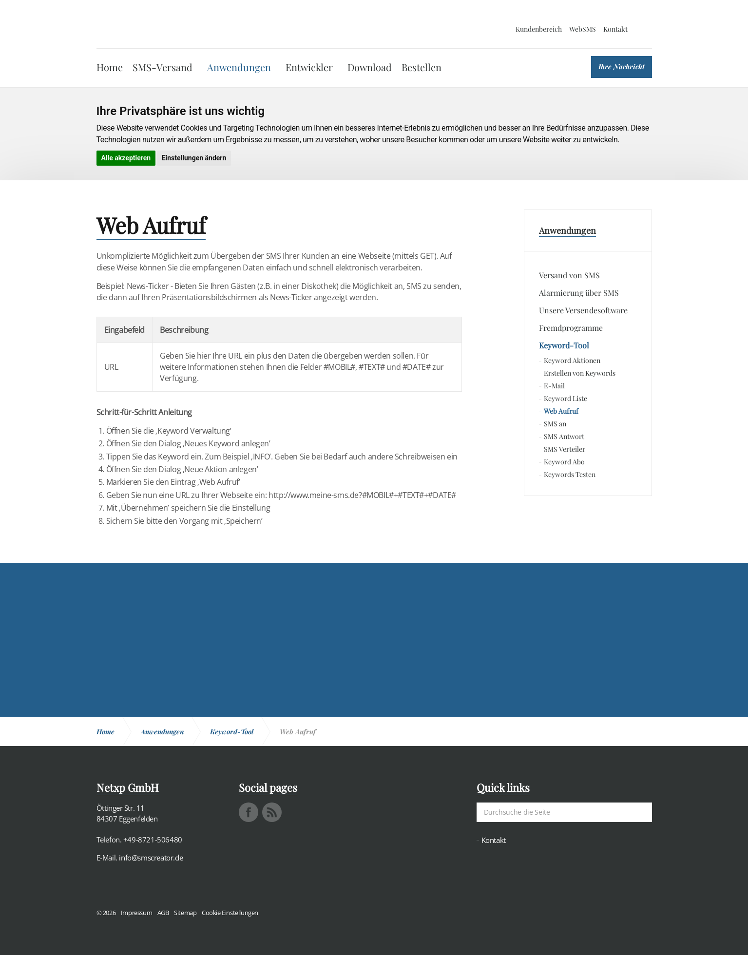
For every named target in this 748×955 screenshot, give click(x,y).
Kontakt (615, 29)
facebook (248, 812)
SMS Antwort (564, 436)
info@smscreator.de (151, 857)
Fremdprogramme (571, 328)
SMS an (555, 423)
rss (272, 812)
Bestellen (421, 67)
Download (369, 67)
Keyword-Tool (564, 345)
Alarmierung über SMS (579, 292)
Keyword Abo (564, 461)
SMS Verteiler (564, 449)
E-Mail (554, 385)
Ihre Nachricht (621, 66)
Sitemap (185, 912)
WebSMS (582, 29)
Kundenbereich (539, 29)
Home (109, 67)
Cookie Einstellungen (230, 912)
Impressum (136, 912)
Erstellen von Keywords (579, 373)
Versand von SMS (569, 275)
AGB (163, 912)
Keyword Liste (565, 398)
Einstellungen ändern (194, 158)
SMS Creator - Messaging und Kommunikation (143, 24)
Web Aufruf (561, 411)
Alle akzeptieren (126, 158)
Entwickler (309, 67)
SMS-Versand (162, 67)
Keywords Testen (569, 474)
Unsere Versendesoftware (583, 310)
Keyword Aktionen (572, 360)
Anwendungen (239, 67)
